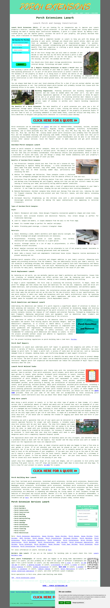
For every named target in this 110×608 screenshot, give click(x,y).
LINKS (76, 13)
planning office (54, 83)
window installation (41, 567)
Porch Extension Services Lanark (30, 502)
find (17, 481)
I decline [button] (68, 602)
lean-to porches (25, 372)
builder (57, 39)
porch (50, 306)
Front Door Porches (69, 544)
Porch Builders (40, 544)
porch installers (64, 133)
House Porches (47, 536)
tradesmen (69, 571)
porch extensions (49, 137)
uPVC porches (38, 386)
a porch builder (27, 563)
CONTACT (87, 13)
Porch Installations (46, 542)
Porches (74, 339)
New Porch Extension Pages (23, 592)
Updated (47, 592)
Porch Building (86, 538)
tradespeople (78, 561)
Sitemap (12, 592)
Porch (13, 126)
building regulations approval (47, 95)
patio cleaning (17, 567)
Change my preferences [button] (78, 602)
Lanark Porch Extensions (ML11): (25, 27)
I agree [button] (61, 602)
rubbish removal (44, 569)
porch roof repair (51, 347)
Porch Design (74, 536)
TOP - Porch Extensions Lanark (23, 578)
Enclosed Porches (70, 538)
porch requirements (33, 391)
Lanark (46, 126)
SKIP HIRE (62, 567)
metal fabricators (68, 569)
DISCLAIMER (94, 13)
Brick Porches (86, 540)
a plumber (80, 567)
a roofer (74, 565)
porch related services (60, 388)
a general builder (34, 565)
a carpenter (22, 569)
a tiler (68, 563)
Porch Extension (54, 540)
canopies (27, 259)
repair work (33, 356)
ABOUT (81, 13)
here (27, 497)
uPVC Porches (25, 538)
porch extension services (80, 395)
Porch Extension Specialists (28, 536)
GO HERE (47, 465)
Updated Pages (34, 592)
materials (35, 57)
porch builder (58, 85)
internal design (37, 64)
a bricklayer (56, 565)
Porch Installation (53, 538)
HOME (71, 13)
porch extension (70, 106)
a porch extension (49, 29)
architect (92, 45)
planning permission (23, 72)
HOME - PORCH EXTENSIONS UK (55, 586)
